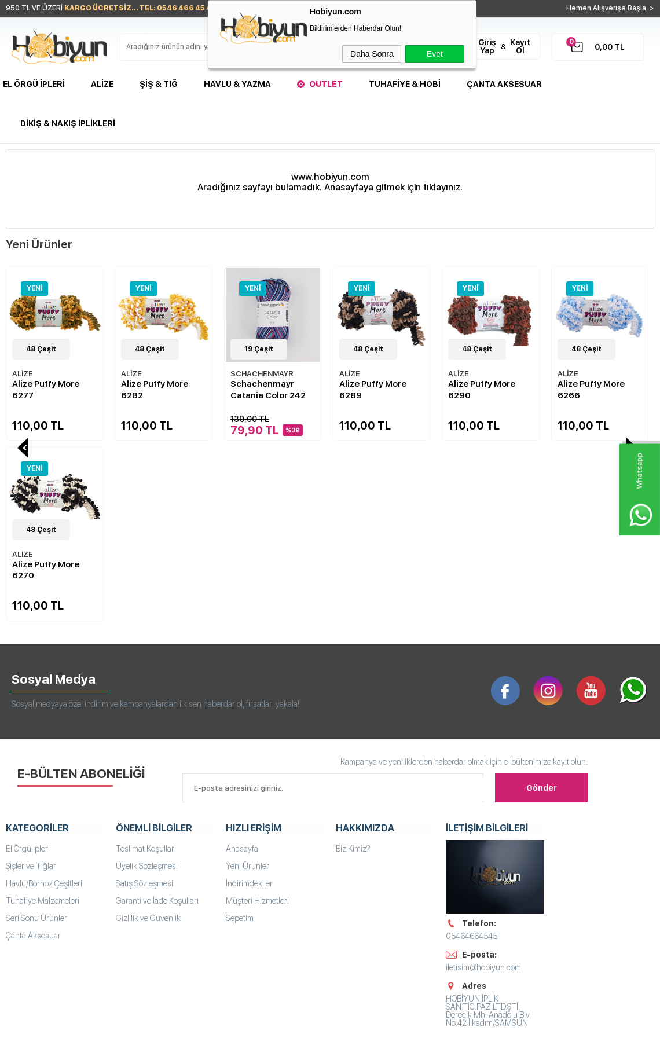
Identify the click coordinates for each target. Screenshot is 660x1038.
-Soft (267, 1023)
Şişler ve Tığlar (31, 684)
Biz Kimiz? (353, 667)
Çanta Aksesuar (504, 84)
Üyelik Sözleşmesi (147, 684)
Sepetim (240, 736)
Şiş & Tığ (159, 84)
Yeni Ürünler (247, 684)
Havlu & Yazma (237, 84)
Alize (102, 84)
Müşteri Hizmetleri (257, 719)
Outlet (326, 84)
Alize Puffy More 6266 (481, 390)
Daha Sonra (372, 53)
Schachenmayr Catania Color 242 (158, 390)
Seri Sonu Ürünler (36, 736)
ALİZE (22, 373)
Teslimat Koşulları (146, 667)
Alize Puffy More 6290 (372, 390)
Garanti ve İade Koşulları (157, 719)
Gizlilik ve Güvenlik (148, 736)
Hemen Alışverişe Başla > (610, 8)
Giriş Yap (487, 46)
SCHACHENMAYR (152, 373)
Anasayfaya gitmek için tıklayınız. (393, 187)
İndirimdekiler (249, 701)
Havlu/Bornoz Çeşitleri (44, 701)
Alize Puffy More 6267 (591, 390)
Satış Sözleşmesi (144, 701)
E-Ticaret (295, 1023)
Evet (435, 53)
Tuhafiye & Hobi (405, 84)
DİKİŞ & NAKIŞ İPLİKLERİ (67, 123)
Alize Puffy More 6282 (45, 390)
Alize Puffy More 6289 (264, 390)
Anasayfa (242, 667)
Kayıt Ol (520, 46)
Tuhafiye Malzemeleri (42, 719)
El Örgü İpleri (34, 84)
